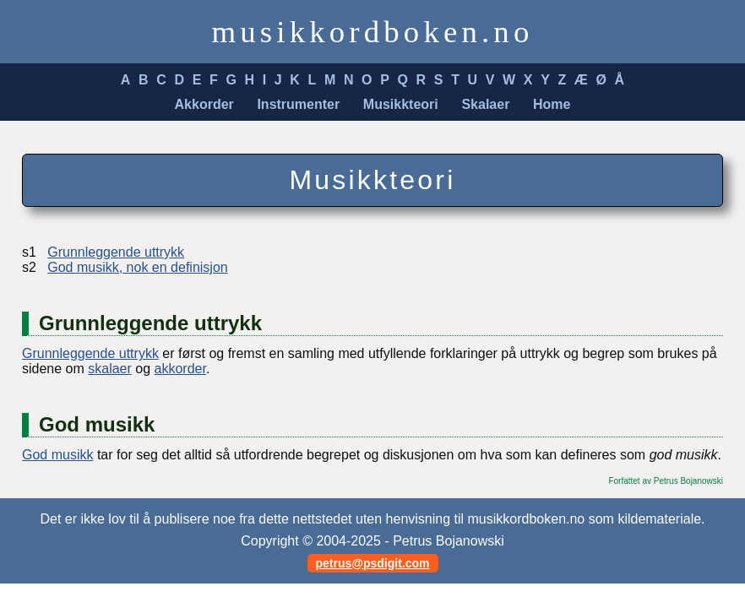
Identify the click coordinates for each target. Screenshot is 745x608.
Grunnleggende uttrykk (115, 252)
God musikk (57, 455)
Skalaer (485, 104)
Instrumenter (298, 104)
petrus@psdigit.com (373, 563)
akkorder (180, 368)
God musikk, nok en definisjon (137, 267)
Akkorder (204, 104)
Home (551, 104)
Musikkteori (400, 104)
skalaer (110, 368)
